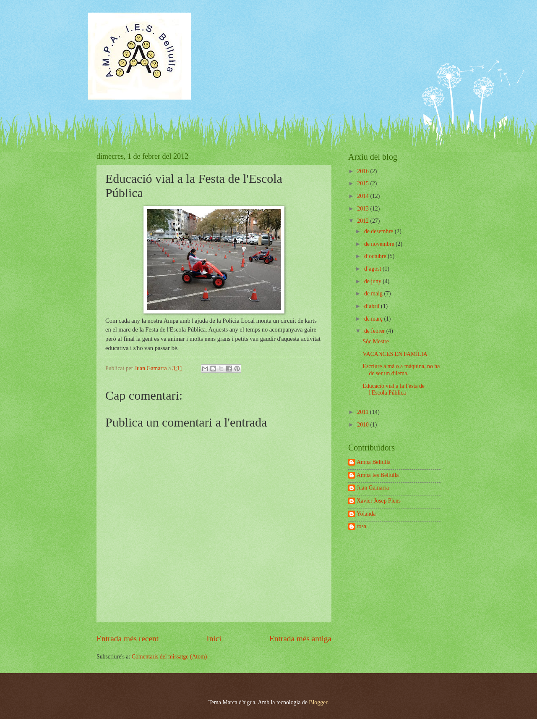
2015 (363, 183)
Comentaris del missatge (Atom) (169, 656)
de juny (373, 281)
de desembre (379, 231)
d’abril (372, 306)
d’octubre (376, 256)
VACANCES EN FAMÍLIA (394, 354)
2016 (363, 171)
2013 (363, 208)
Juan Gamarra (373, 488)
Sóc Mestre (375, 341)
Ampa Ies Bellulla (378, 475)
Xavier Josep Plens (379, 501)
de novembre (380, 244)
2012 (363, 221)
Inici (213, 638)
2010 (363, 424)
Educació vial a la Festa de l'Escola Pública (393, 389)
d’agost (373, 269)
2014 (363, 196)
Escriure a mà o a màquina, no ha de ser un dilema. (401, 370)
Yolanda (366, 514)
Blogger (318, 702)
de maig (374, 293)
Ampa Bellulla (374, 462)
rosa (361, 526)
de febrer (375, 331)
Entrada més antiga (300, 638)
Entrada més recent (127, 638)
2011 (363, 412)
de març (374, 319)
